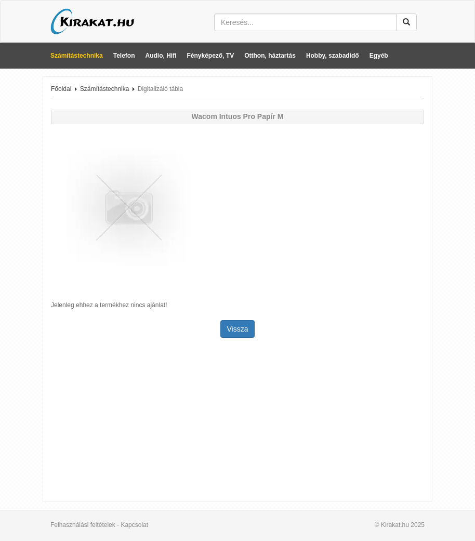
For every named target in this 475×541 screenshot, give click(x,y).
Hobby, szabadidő (332, 55)
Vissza (237, 329)
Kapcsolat (134, 525)
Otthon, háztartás (270, 55)
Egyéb (379, 55)
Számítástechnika (76, 55)
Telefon (124, 55)
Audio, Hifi (161, 55)
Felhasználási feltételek (82, 525)
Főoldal (61, 89)
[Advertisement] (237, 421)
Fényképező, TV (210, 55)
